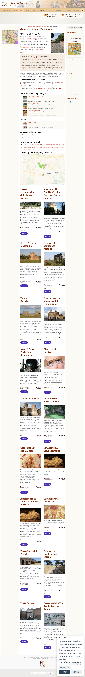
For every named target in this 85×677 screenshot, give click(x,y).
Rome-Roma (18, 3)
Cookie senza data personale (76, 672)
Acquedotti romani (48, 284)
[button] (22, 160)
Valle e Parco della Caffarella (34, 103)
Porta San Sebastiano (36, 59)
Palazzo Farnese (74, 62)
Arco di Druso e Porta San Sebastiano (28, 351)
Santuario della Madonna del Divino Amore (52, 300)
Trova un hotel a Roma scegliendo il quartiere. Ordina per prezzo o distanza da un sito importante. (74, 39)
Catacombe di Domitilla (40, 46)
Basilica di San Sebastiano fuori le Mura (29, 502)
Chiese (46, 337)
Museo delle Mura (31, 126)
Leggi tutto (24, 233)
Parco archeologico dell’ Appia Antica (35, 96)
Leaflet (47, 184)
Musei (45, 389)
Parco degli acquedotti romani (50, 245)
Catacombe (24, 487)
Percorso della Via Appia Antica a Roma (53, 606)
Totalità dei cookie (64, 672)
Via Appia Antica (26, 388)
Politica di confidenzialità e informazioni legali (41, 658)
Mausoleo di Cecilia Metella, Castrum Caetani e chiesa (53, 193)
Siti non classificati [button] (25, 137)
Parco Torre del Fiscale (28, 553)
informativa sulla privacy (75, 664)
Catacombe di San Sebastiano (28, 46)
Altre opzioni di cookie (64, 667)
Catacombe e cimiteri (24, 488)
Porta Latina (27, 603)
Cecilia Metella (39, 49)
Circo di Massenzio (36, 50)
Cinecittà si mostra (32, 122)
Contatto (50, 658)
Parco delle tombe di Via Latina (50, 554)
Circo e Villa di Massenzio (28, 244)
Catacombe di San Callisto (26, 47)
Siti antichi (25, 228)
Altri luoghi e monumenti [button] (26, 135)
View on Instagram (75, 94)
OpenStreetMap (52, 184)
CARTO (63, 184)
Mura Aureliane (25, 386)
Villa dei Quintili (31, 99)
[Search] (81, 27)
